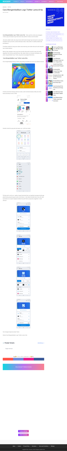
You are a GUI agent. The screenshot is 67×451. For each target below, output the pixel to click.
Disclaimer (34, 446)
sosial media (49, 34)
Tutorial (15, 1)
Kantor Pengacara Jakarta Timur (39, 449)
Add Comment (5, 12)
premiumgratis (58, 34)
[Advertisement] (23, 23)
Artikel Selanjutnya (23, 434)
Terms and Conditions (43, 446)
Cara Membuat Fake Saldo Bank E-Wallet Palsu (58, 93)
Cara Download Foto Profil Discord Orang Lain (58, 87)
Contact (19, 446)
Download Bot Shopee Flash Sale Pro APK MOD (57, 71)
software (48, 40)
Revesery (7, 1)
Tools (21, 1)
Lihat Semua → (41, 343)
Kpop (47, 36)
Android (57, 38)
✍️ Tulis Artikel (59, 1)
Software (43, 1)
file (59, 40)
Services (51, 1)
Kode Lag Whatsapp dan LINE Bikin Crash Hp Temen (58, 48)
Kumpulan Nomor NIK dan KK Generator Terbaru (58, 77)
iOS (54, 40)
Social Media (29, 1)
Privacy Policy (26, 446)
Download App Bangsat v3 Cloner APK (57, 54)
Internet (37, 1)
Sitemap (53, 446)
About (13, 446)
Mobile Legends (49, 38)
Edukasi (55, 32)
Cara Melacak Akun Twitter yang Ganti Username (57, 99)
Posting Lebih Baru (23, 431)
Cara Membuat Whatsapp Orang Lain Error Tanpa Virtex (58, 60)
